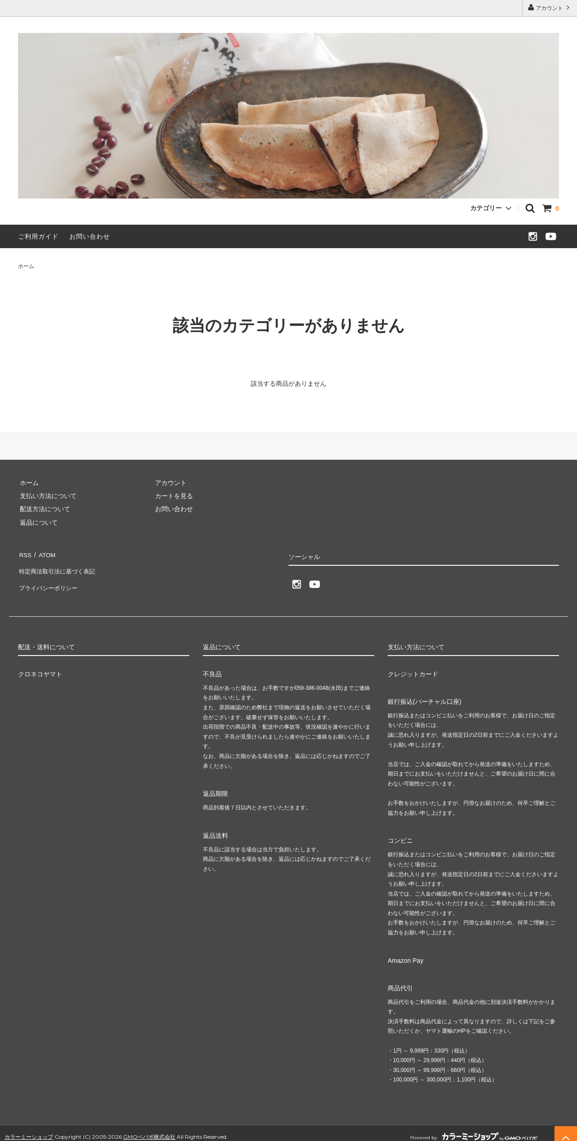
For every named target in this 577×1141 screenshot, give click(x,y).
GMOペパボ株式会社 (149, 1129)
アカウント (549, 7)
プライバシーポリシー (49, 580)
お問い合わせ (89, 236)
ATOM (45, 553)
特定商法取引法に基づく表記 (59, 566)
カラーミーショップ (29, 1129)
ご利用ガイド (38, 236)
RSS (24, 553)
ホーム (26, 266)
